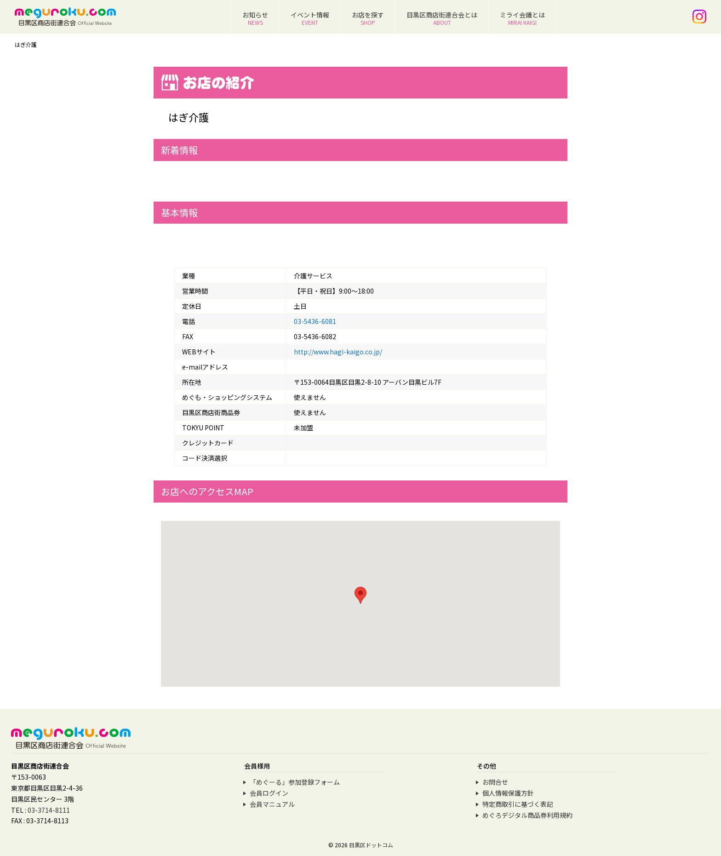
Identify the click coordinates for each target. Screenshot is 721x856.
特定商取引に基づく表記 (517, 804)
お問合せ (495, 782)
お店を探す (368, 18)
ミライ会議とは (522, 18)
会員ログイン (269, 793)
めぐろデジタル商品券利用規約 (527, 815)
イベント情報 (310, 18)
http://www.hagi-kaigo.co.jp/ (338, 351)
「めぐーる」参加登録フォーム (295, 782)
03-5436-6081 (315, 321)
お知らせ (255, 18)
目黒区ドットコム (371, 845)
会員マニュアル (272, 804)
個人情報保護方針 (508, 793)
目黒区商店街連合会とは (441, 18)
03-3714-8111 (49, 810)
